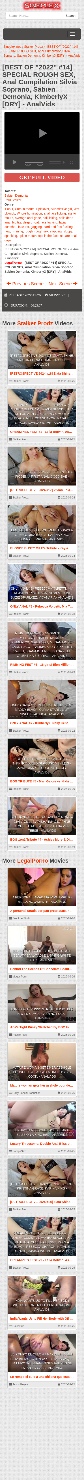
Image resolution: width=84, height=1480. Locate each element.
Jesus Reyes (18, 1384)
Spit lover (42, 209)
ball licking (50, 218)
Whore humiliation (29, 213)
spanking (10, 236)
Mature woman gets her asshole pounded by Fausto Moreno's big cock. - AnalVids (42, 1072)
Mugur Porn (18, 976)
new (7, 231)
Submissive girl (61, 209)
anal (47, 213)
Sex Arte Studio (20, 918)
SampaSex (17, 1151)
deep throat (31, 222)
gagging (36, 227)
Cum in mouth (24, 209)
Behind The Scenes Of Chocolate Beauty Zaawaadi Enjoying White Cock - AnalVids (42, 955)
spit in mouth (28, 236)
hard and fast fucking (58, 227)
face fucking (49, 222)
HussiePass (18, 1034)
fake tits (23, 227)
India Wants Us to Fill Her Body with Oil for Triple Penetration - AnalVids (42, 1305)
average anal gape (28, 218)
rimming (17, 231)
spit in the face (48, 236)
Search (70, 15)
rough (29, 231)
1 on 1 (8, 209)
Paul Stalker (12, 200)
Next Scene (63, 283)
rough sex (41, 231)
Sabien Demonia (16, 195)
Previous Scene (25, 283)
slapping (56, 231)
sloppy (67, 231)
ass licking (58, 213)
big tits (16, 222)
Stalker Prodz (35, 323)
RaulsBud (16, 1326)
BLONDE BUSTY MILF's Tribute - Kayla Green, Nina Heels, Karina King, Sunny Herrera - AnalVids (42, 534)
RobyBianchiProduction (25, 1093)
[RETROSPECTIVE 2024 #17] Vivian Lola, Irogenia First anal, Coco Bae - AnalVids (42, 476)
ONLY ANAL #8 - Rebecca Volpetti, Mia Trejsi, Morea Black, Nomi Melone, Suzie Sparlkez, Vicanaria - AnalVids (42, 593)
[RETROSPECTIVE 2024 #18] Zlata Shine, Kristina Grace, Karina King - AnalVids (42, 360)
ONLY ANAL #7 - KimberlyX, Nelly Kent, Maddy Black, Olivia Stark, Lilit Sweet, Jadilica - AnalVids (42, 709)
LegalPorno (32, 860)
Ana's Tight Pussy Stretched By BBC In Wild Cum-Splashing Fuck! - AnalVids (42, 1013)
